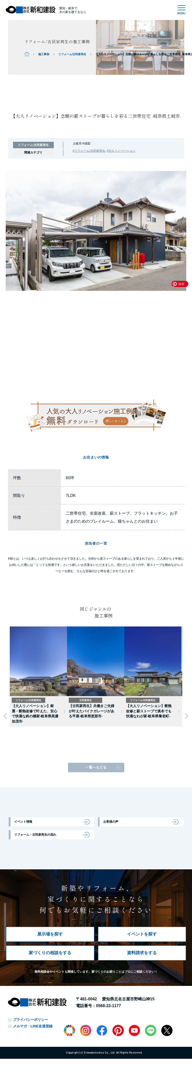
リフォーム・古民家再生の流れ (35, 834)
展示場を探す (50, 934)
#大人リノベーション (121, 151)
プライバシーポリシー (30, 1020)
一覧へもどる (96, 767)
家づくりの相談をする (50, 952)
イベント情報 (23, 821)
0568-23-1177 (108, 1006)
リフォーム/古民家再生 (72, 54)
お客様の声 (110, 821)
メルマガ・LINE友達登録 (32, 1026)
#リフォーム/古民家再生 (89, 151)
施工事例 (43, 54)
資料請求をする (142, 952)
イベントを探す (142, 934)
